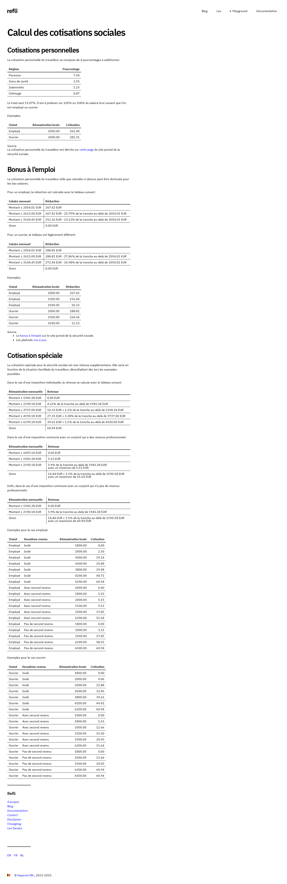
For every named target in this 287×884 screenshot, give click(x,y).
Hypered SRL (25, 875)
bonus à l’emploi (30, 335)
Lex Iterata (14, 828)
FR (15, 855)
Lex (219, 11)
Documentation (266, 11)
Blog (204, 11)
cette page (87, 149)
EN (9, 855)
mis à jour (39, 340)
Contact (12, 815)
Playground (239, 11)
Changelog (14, 824)
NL (22, 855)
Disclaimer (14, 819)
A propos (13, 802)
